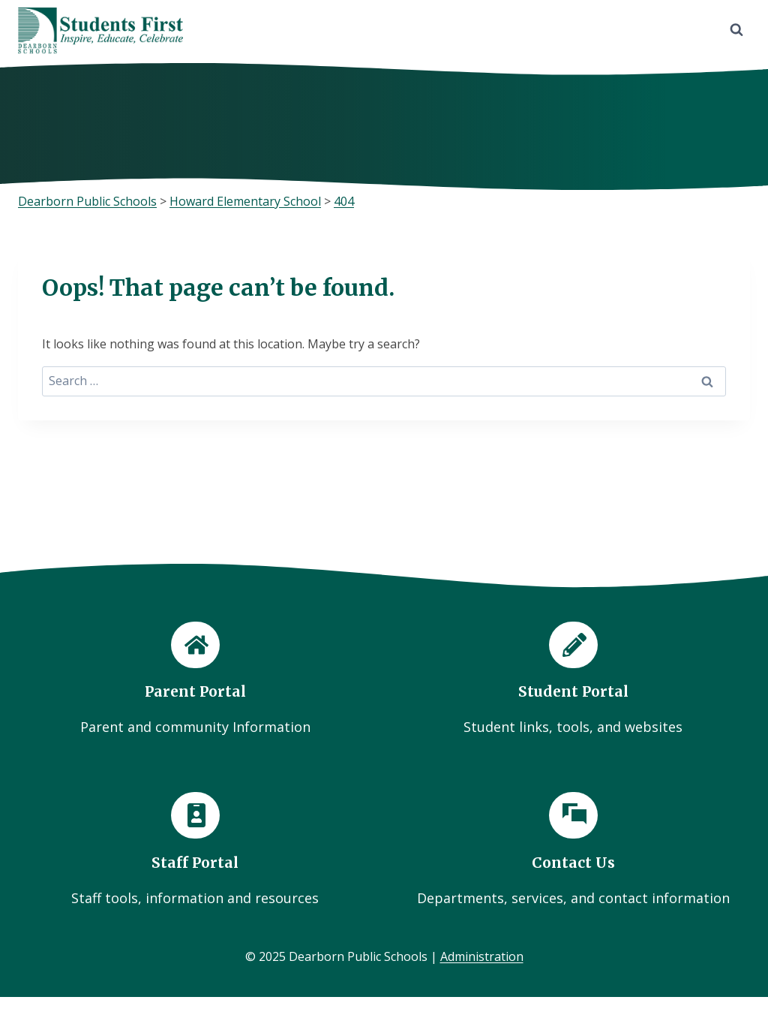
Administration (482, 956)
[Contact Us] (573, 850)
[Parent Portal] (195, 680)
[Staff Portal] (195, 850)
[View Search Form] (736, 30)
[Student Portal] (573, 680)
